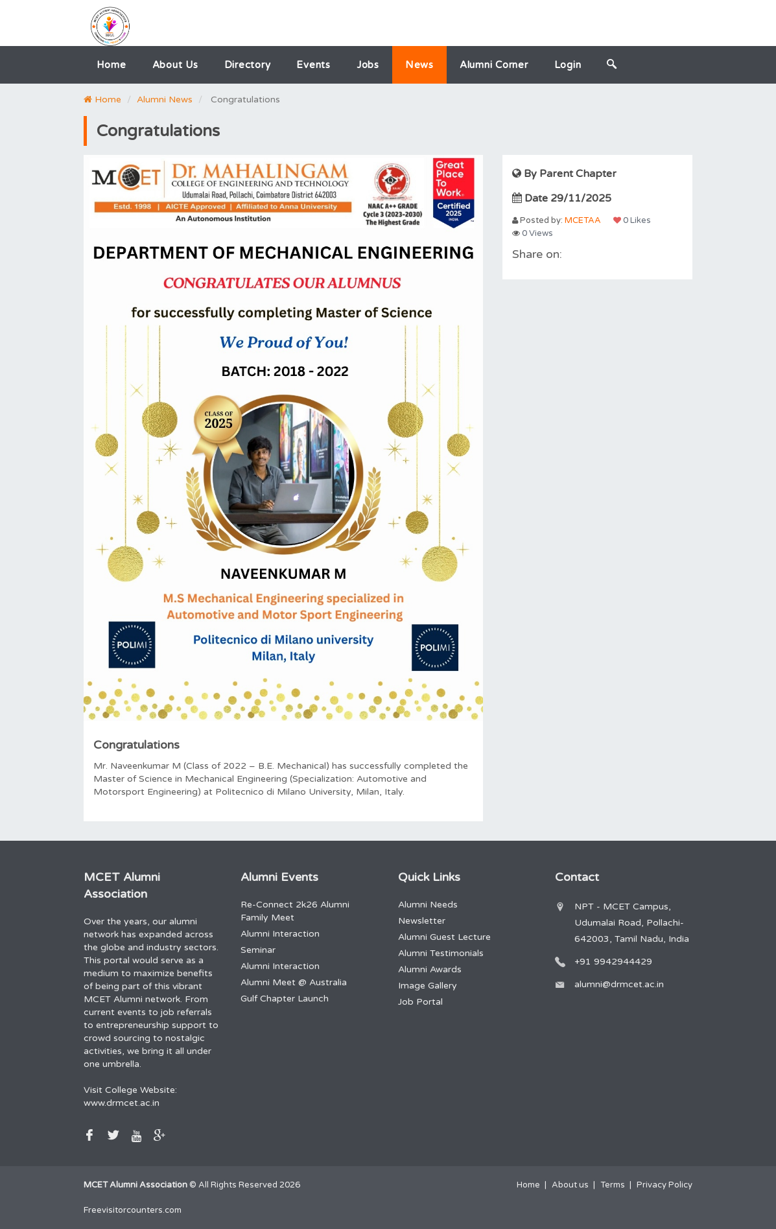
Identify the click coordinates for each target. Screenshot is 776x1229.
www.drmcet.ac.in (121, 1102)
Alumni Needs (428, 904)
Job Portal (420, 1001)
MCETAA (583, 220)
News (419, 65)
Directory (247, 65)
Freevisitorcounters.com (133, 1210)
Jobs (368, 65)
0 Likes (632, 220)
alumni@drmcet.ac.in (619, 984)
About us (175, 65)
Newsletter (421, 920)
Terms (612, 1185)
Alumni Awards (430, 969)
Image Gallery (427, 985)
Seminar (258, 949)
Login (568, 65)
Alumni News (165, 99)
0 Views (532, 233)
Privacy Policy (664, 1185)
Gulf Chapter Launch (285, 998)
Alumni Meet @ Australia (294, 982)
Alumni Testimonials (441, 953)
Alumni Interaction (280, 933)
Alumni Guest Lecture (444, 936)
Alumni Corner (494, 65)
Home (111, 65)
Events (313, 65)
